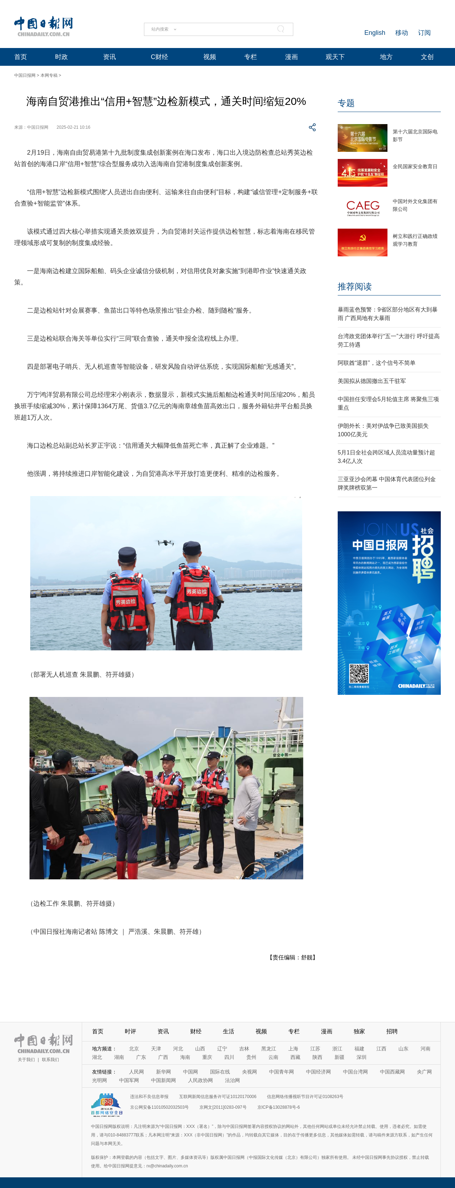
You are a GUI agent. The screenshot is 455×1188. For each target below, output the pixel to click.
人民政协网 (200, 1080)
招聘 (392, 1031)
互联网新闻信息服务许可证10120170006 (217, 1096)
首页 (20, 56)
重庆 (207, 1057)
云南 (273, 1057)
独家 (359, 1031)
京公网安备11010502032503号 (159, 1107)
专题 (346, 103)
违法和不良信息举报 (149, 1096)
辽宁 (222, 1048)
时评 (130, 1031)
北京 (134, 1048)
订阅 (424, 32)
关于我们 (26, 1059)
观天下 (335, 56)
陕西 (317, 1057)
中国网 (190, 1072)
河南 (425, 1048)
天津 (156, 1048)
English (374, 32)
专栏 (250, 56)
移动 (401, 32)
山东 (403, 1048)
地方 (386, 56)
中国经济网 (318, 1072)
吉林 (244, 1048)
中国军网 (129, 1080)
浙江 (337, 1048)
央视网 (249, 1072)
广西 (163, 1057)
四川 (229, 1057)
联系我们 (50, 1059)
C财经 (159, 56)
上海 (293, 1048)
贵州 (251, 1057)
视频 (209, 56)
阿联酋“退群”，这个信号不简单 (377, 363)
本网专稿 (49, 75)
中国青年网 (281, 1072)
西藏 (295, 1057)
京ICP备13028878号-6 (278, 1107)
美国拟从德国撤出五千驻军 (372, 381)
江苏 (315, 1048)
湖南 (119, 1057)
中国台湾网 (355, 1072)
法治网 (232, 1080)
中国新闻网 (163, 1080)
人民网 (136, 1072)
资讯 (109, 56)
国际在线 (220, 1072)
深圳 (361, 1057)
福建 (359, 1048)
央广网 (424, 1072)
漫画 (291, 56)
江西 (381, 1048)
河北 (178, 1048)
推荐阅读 (355, 286)
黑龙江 (268, 1048)
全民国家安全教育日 (415, 166)
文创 (427, 56)
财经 (196, 1031)
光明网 (99, 1080)
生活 (228, 1031)
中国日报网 (25, 75)
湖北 (97, 1057)
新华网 (163, 1072)
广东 (141, 1057)
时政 (61, 56)
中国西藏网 (392, 1072)
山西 (200, 1048)
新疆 (339, 1057)
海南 (185, 1057)
